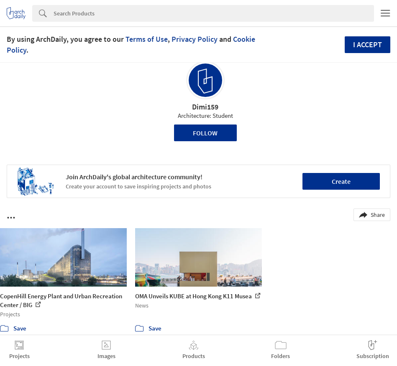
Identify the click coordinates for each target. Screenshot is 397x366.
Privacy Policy (195, 39)
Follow (205, 133)
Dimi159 (205, 107)
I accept (367, 44)
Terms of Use (147, 39)
